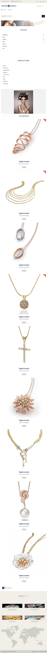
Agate (4, 65)
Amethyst (5, 67)
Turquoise (5, 83)
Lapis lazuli (6, 74)
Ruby (4, 79)
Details (24, 167)
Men (4, 41)
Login (10, 9)
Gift (4, 48)
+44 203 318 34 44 (5, 1)
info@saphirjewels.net (16, 1)
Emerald (5, 72)
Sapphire (5, 81)
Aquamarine (6, 70)
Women (4, 39)
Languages (39, 6)
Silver (4, 44)
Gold (4, 37)
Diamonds (5, 35)
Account (3, 9)
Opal (4, 76)
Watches (5, 46)
